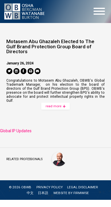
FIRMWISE (81, 193)
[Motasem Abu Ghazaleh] (59, 159)
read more (55, 106)
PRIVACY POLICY (49, 187)
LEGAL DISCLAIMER (82, 187)
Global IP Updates (16, 131)
